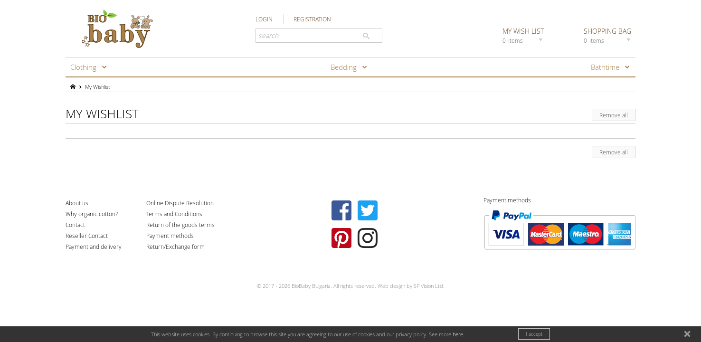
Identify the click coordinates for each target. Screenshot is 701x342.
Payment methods (170, 235)
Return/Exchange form (175, 246)
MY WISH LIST (523, 35)
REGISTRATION (312, 19)
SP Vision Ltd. (429, 285)
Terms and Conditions (174, 214)
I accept (534, 334)
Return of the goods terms (180, 224)
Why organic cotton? (92, 214)
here (458, 334)
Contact (75, 224)
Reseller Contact (87, 235)
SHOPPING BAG (608, 35)
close (688, 335)
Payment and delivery (94, 246)
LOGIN (264, 19)
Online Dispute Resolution (180, 203)
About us (77, 203)
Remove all (613, 115)
